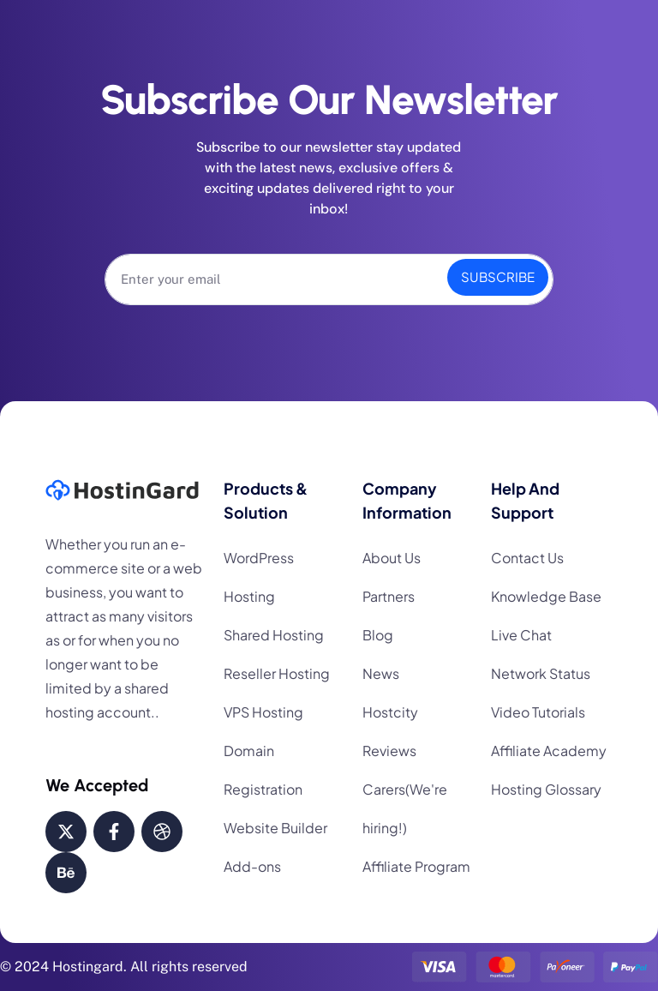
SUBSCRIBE (498, 276)
